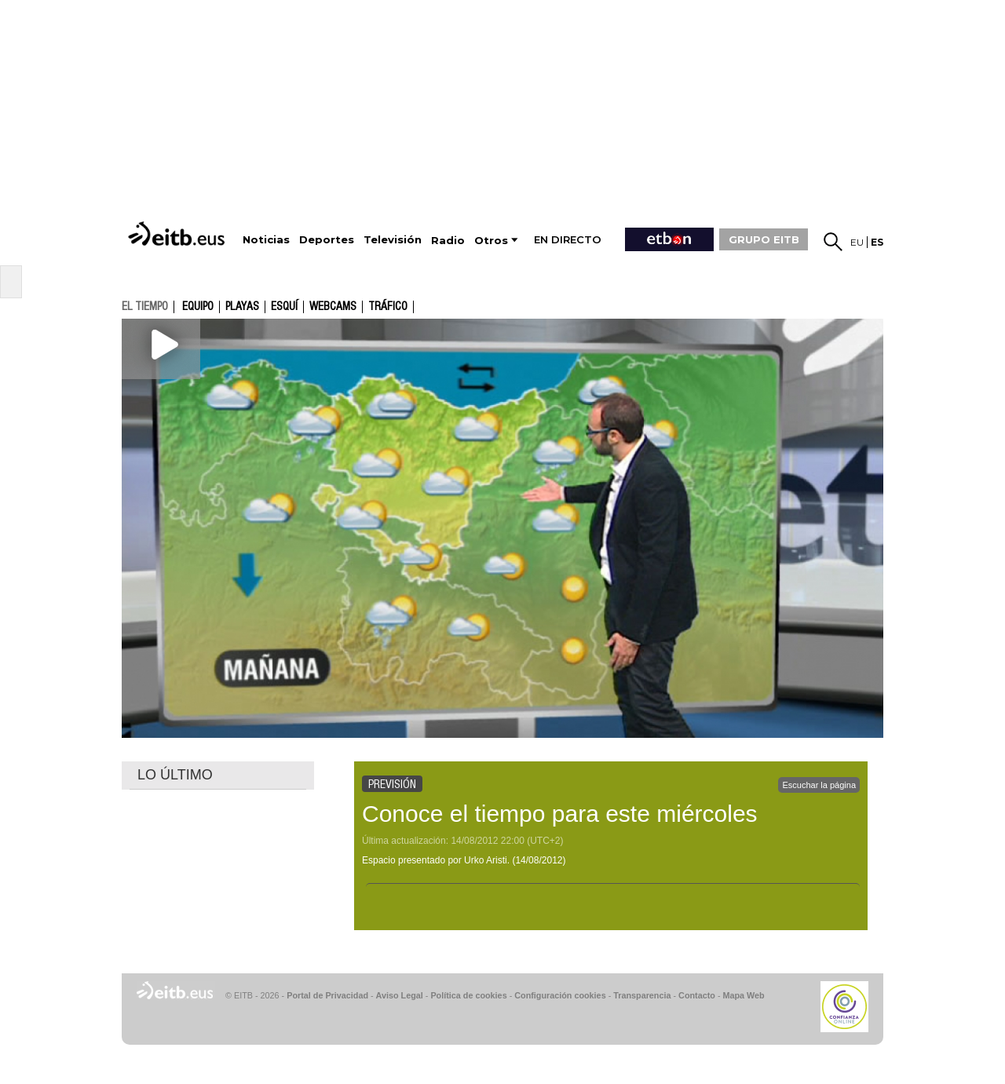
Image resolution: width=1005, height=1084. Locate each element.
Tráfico (387, 307)
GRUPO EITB (764, 239)
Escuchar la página (819, 785)
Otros (491, 240)
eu (857, 242)
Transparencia (642, 995)
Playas (242, 307)
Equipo (198, 307)
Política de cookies (468, 995)
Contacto (696, 995)
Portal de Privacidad (327, 995)
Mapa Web (743, 995)
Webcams (332, 307)
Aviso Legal (399, 995)
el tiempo (145, 306)
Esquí (284, 307)
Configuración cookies (559, 995)
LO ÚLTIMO (175, 775)
